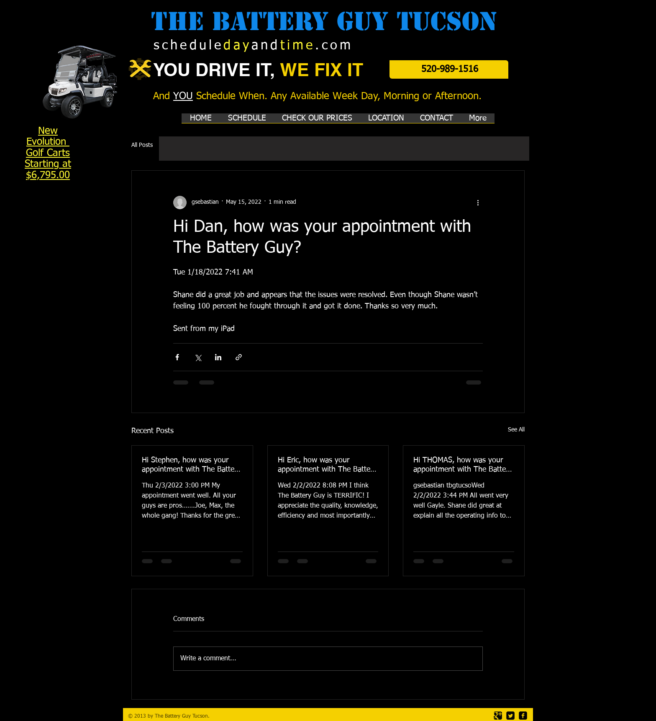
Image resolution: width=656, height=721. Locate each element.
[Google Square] (498, 715)
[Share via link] (239, 357)
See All (516, 430)
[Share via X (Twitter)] (198, 357)
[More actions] (478, 203)
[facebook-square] (523, 715)
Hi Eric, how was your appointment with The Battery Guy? (327, 465)
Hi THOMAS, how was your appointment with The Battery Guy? (462, 465)
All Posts (142, 145)
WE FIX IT (321, 69)
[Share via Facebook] (177, 357)
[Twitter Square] (510, 715)
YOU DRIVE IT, (216, 69)
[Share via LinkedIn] (218, 357)
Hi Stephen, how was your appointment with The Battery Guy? (191, 465)
